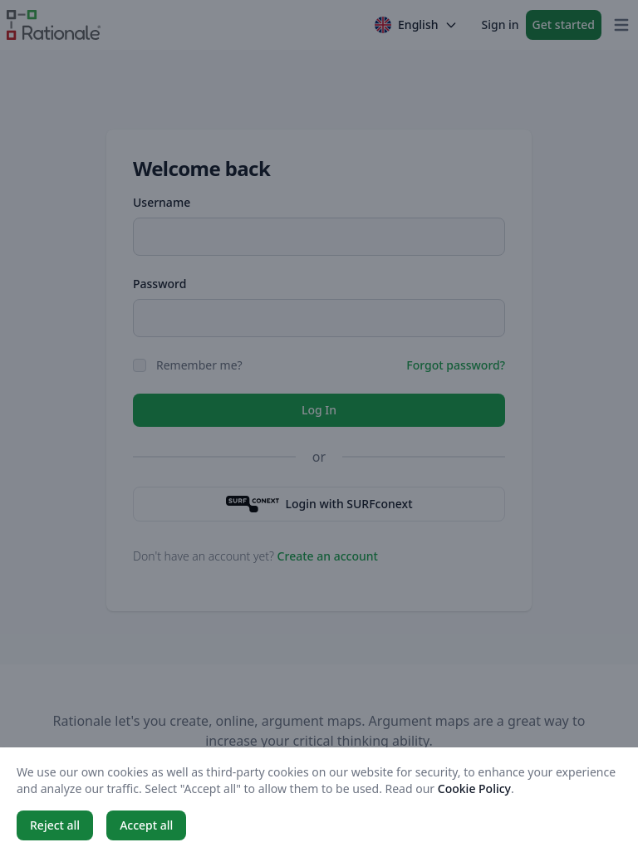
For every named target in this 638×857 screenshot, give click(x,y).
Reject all (55, 825)
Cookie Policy (474, 788)
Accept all (146, 825)
